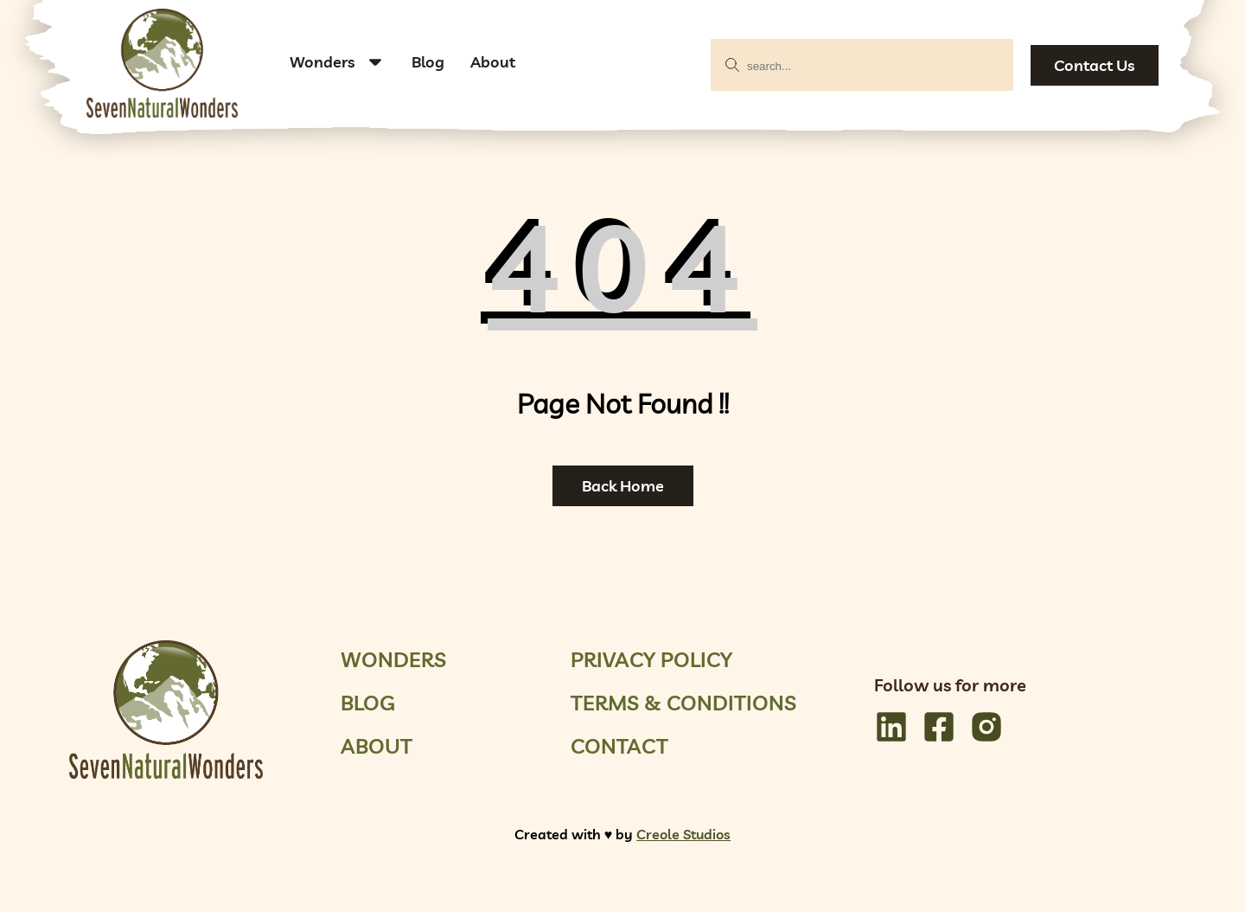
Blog (428, 62)
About (492, 62)
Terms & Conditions (683, 703)
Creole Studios (683, 834)
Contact (619, 746)
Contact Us (1094, 65)
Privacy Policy (651, 659)
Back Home (623, 486)
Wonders (322, 62)
